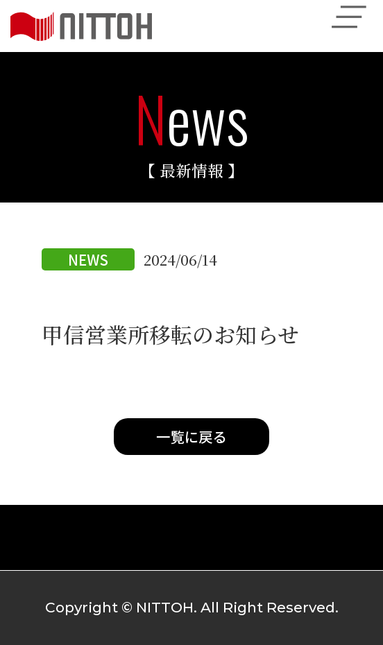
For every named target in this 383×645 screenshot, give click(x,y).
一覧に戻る (191, 436)
